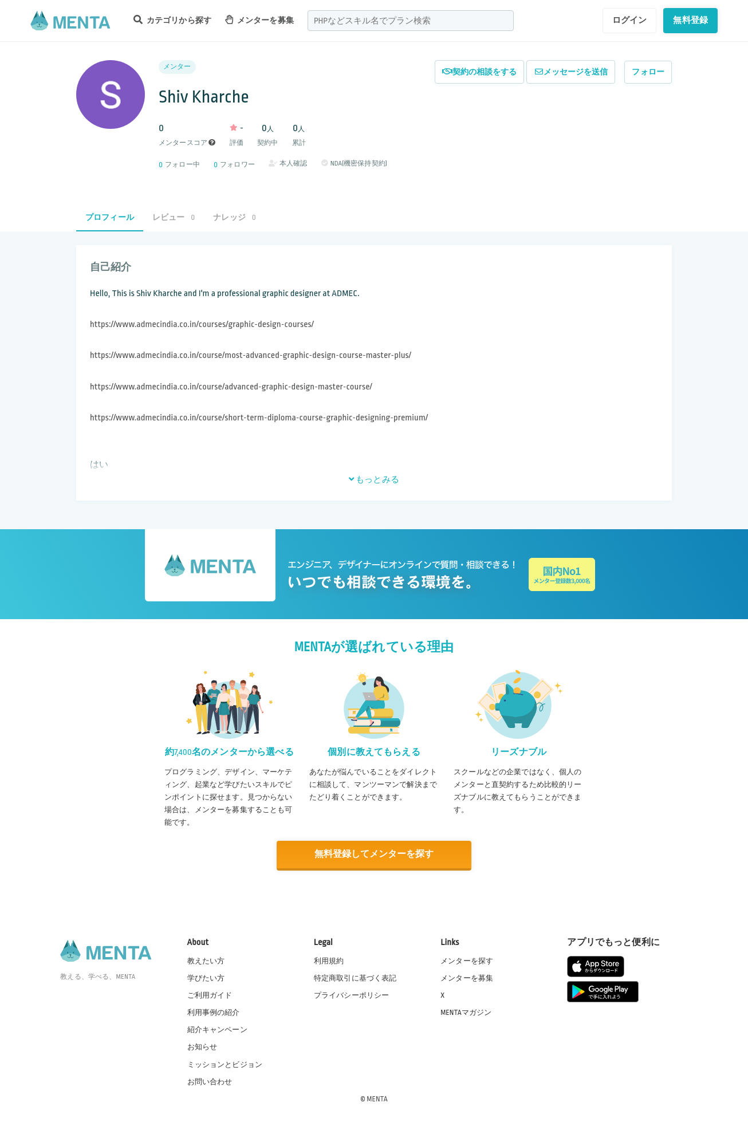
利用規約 (329, 960)
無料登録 (690, 20)
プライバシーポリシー (351, 995)
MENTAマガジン (465, 1012)
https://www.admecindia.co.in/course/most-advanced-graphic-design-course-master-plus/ (250, 355)
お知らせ (202, 1047)
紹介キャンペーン (217, 1030)
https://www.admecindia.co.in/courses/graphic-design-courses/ (202, 324)
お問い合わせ (210, 1081)
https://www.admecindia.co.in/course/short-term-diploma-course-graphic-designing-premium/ (259, 418)
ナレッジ (234, 217)
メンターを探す (466, 960)
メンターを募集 (259, 20)
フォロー (648, 72)
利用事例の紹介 (213, 1012)
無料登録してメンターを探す (374, 854)
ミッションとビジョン (225, 1064)
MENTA (377, 1099)
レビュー (173, 217)
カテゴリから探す (172, 20)
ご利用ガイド (210, 995)
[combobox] (411, 20)
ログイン (629, 20)
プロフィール (109, 217)
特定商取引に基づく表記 (355, 978)
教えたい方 (206, 960)
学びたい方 (206, 978)
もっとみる (374, 479)
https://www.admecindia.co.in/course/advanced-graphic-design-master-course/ (231, 387)
